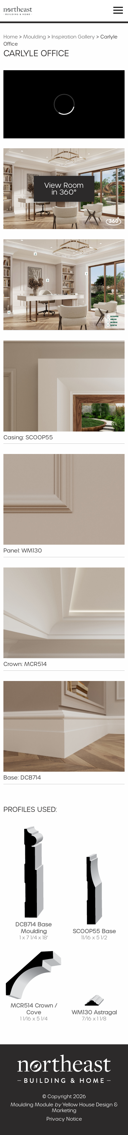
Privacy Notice (64, 1119)
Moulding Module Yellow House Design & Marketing (64, 1108)
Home (10, 37)
